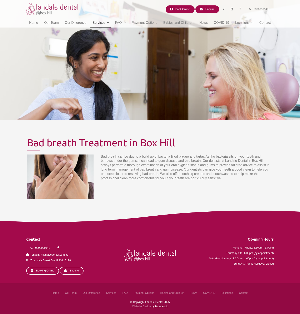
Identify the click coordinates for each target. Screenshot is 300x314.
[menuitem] (55, 293)
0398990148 (261, 9)
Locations (242, 22)
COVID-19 (221, 22)
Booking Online (45, 270)
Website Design (141, 306)
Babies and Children (178, 22)
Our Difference (75, 22)
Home (33, 22)
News (203, 22)
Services (98, 22)
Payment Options (144, 22)
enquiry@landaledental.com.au (50, 255)
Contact (265, 22)
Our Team (51, 22)
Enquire (210, 9)
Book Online (182, 9)
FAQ (118, 22)
